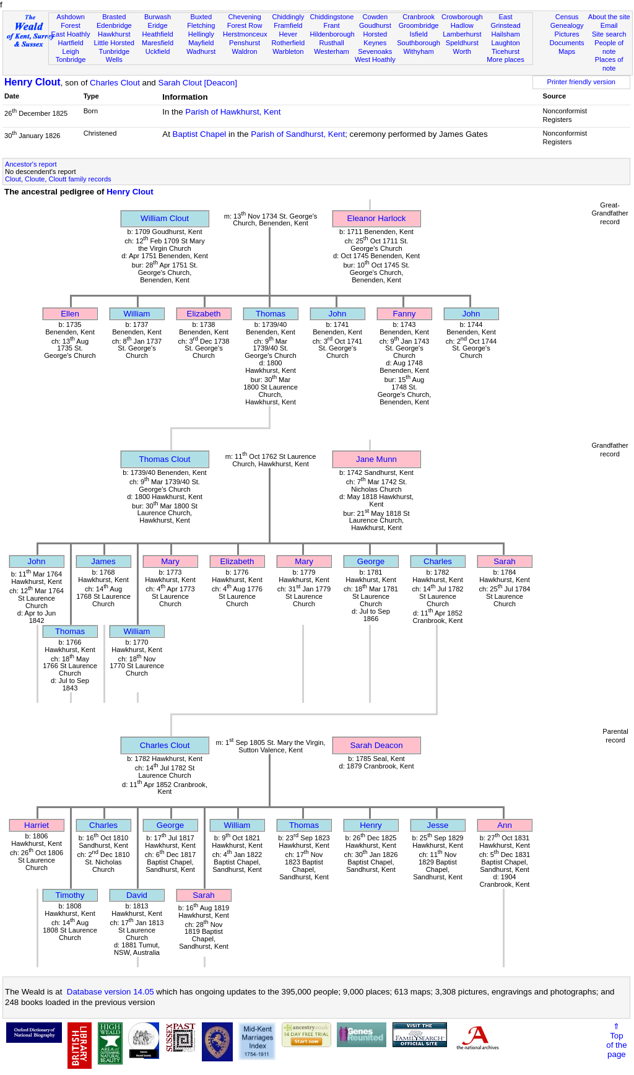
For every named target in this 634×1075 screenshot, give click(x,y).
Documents (566, 42)
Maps (566, 51)
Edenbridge (114, 25)
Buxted (201, 16)
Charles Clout (115, 82)
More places (505, 59)
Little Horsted (114, 42)
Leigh (70, 51)
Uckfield (157, 51)
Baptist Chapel (200, 134)
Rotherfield (288, 42)
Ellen (70, 313)
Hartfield (70, 42)
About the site (609, 16)
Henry (371, 825)
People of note (608, 47)
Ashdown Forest (70, 21)
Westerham (331, 51)
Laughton (505, 42)
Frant (332, 25)
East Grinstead (505, 21)
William (137, 313)
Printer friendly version (581, 81)
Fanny (404, 313)
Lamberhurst (462, 34)
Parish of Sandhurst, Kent (298, 134)
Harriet (36, 825)
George (370, 561)
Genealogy (567, 25)
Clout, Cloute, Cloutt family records (58, 179)
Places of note (609, 64)
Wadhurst (200, 51)
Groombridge (419, 25)
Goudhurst (375, 25)
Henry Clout (32, 82)
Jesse (438, 825)
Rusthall (331, 42)
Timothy (70, 895)
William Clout (165, 218)
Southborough (418, 42)
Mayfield (201, 42)
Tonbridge (71, 59)
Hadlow (462, 25)
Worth (462, 51)
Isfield (419, 34)
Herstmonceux (245, 34)
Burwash (157, 16)
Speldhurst (462, 42)
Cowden (375, 16)
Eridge (158, 25)
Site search (609, 34)
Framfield (288, 25)
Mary (170, 561)
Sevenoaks (375, 51)
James (103, 561)
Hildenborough (332, 34)
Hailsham (505, 34)
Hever (288, 34)
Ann (504, 825)
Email (609, 25)
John (338, 313)
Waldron (245, 51)
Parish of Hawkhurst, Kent (232, 111)
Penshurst (244, 42)
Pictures (567, 34)
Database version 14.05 (110, 991)
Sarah (504, 561)
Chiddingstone (332, 16)
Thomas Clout (165, 459)
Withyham (418, 51)
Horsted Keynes (375, 38)
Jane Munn (376, 459)
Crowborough (462, 16)
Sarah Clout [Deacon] (197, 82)
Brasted (114, 16)
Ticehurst (505, 51)
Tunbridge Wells (114, 56)
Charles (437, 561)
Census (567, 16)
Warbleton (287, 51)
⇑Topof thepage (616, 1040)
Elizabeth (204, 313)
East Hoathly (70, 34)
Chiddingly (288, 16)
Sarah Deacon (376, 745)
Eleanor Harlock (376, 218)
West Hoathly (375, 59)
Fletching (201, 25)
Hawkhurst (114, 34)
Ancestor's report (31, 164)
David (136, 895)
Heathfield (157, 34)
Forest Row (245, 25)
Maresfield (157, 42)
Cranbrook (418, 16)
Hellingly (201, 34)
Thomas (270, 313)
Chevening (244, 16)
